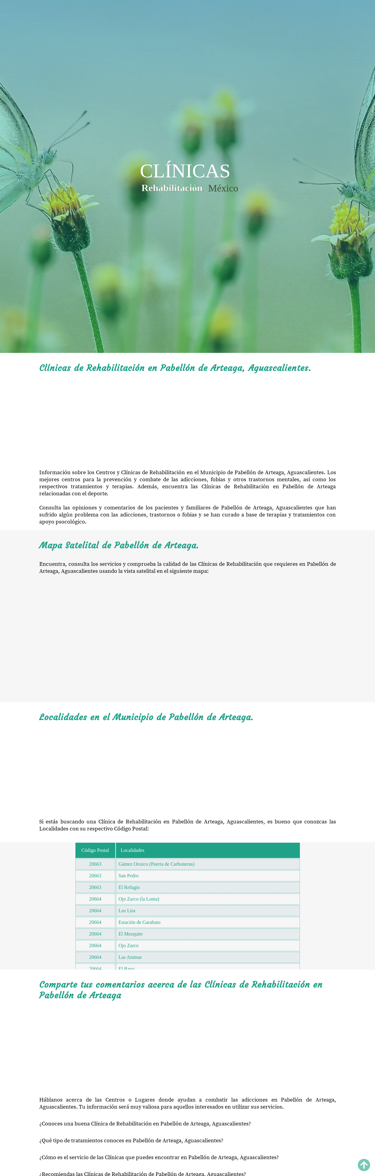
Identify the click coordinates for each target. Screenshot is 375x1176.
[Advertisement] (187, 421)
